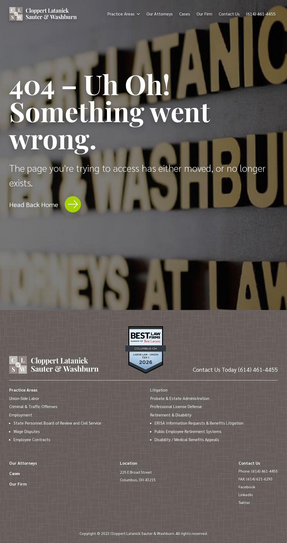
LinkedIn (246, 494)
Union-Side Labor (24, 398)
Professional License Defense (176, 406)
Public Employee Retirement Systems (188, 431)
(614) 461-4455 (261, 14)
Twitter (244, 502)
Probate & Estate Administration (179, 398)
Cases (184, 14)
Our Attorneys (159, 14)
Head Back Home (45, 204)
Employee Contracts (32, 439)
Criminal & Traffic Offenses (33, 406)
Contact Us (229, 14)
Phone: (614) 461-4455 (258, 470)
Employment (20, 414)
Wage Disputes (27, 431)
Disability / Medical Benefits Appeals (187, 439)
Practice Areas (121, 14)
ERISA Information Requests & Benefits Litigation (199, 422)
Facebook (247, 486)
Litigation (159, 389)
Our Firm (204, 14)
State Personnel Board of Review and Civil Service (57, 422)
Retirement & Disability (170, 414)
